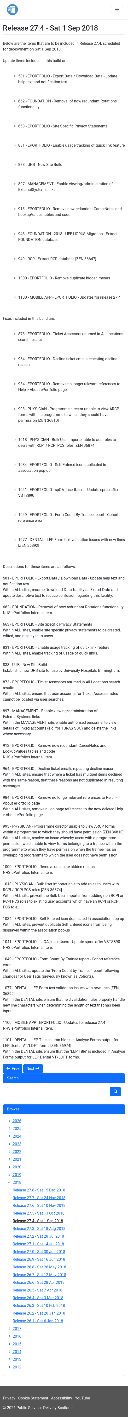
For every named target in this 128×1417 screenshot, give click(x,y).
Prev (12, 1068)
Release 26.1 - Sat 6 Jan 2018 (38, 1321)
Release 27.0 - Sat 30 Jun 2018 (39, 1251)
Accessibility (61, 1398)
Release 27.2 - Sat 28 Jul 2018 (38, 1236)
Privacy (9, 1398)
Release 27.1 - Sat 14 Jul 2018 (38, 1244)
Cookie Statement (33, 1398)
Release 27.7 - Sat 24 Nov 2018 (39, 1198)
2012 (14, 1367)
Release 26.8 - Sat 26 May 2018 (39, 1267)
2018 (14, 1182)
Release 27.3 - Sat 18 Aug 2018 (39, 1228)
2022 (14, 1151)
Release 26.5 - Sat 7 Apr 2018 (37, 1290)
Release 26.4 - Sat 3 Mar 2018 (38, 1298)
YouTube (82, 1398)
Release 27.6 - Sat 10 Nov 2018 (39, 1205)
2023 (14, 1144)
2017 (14, 1328)
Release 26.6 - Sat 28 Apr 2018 (38, 1282)
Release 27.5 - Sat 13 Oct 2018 (38, 1213)
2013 (14, 1359)
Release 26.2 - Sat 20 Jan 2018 (39, 1313)
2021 (14, 1159)
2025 (14, 1128)
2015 (14, 1344)
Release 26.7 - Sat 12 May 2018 (39, 1274)
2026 (14, 1121)
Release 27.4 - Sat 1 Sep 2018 (38, 1221)
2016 (14, 1336)
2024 (14, 1136)
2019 (14, 1174)
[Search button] (115, 1091)
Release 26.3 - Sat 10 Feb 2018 (39, 1305)
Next (33, 1068)
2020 (14, 1167)
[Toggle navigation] (117, 9)
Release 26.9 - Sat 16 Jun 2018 (39, 1259)
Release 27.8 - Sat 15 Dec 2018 (39, 1190)
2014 (14, 1351)
